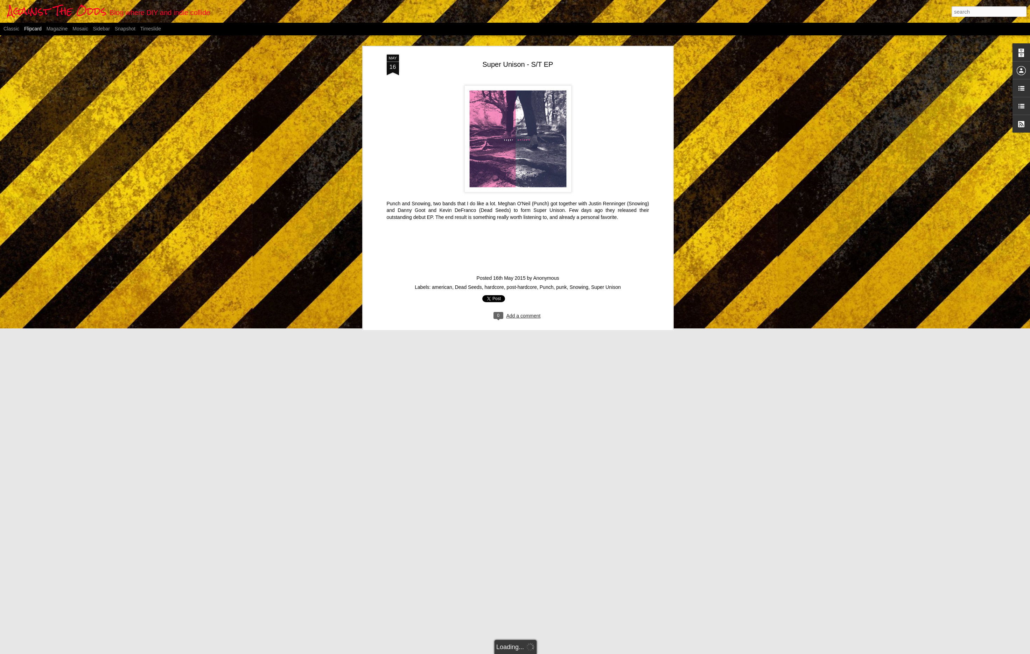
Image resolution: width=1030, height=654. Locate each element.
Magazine (57, 28)
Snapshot (125, 28)
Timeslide (150, 28)
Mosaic (80, 28)
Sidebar (101, 28)
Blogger (549, 650)
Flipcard (33, 28)
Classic (11, 28)
